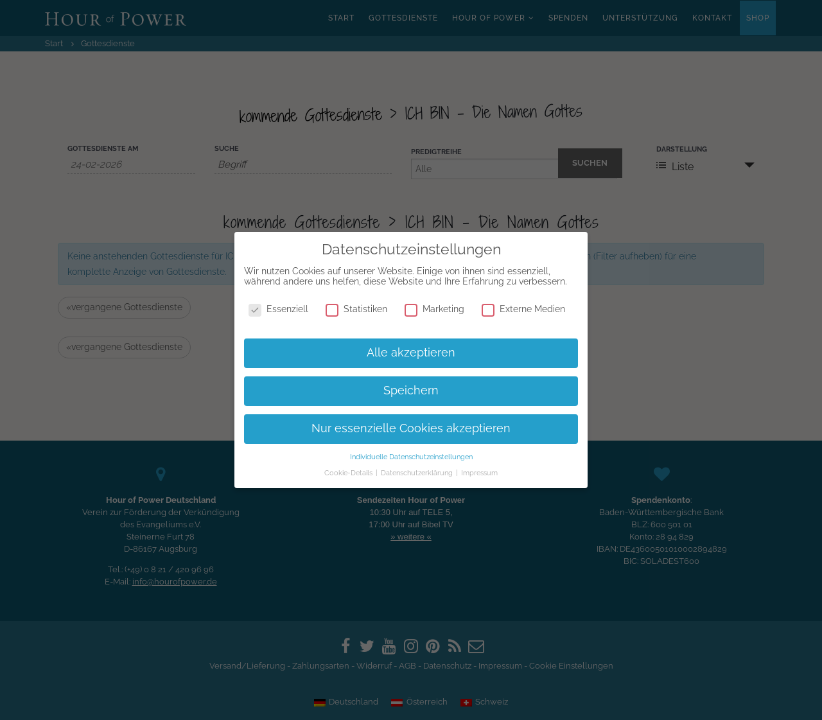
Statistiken (356, 309)
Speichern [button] (411, 390)
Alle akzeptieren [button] (411, 352)
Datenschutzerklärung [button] (418, 473)
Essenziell (278, 309)
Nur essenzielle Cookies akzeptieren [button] (411, 428)
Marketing (434, 309)
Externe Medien (523, 309)
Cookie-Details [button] (349, 473)
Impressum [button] (479, 473)
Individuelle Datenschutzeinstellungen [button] (411, 457)
